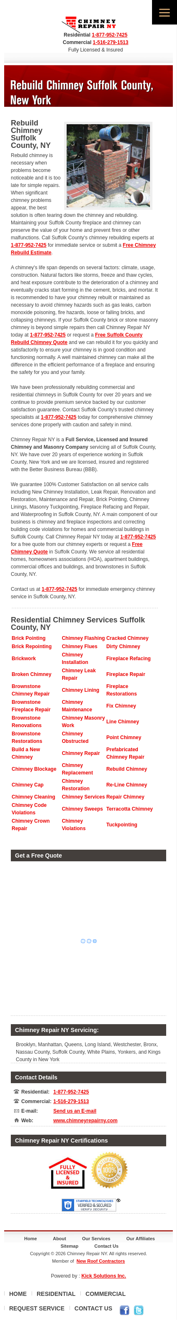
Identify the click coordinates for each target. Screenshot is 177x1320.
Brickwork (24, 658)
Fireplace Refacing (128, 658)
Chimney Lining (80, 690)
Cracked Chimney (127, 638)
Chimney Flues (79, 646)
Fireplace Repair (125, 674)
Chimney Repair (81, 753)
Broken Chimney (31, 674)
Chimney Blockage (34, 769)
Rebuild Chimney (126, 769)
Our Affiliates (140, 1238)
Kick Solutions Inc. (104, 1276)
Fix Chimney (121, 706)
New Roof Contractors (101, 1261)
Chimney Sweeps (82, 809)
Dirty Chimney (123, 646)
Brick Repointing (32, 646)
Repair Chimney (125, 797)
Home (30, 1238)
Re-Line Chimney (126, 785)
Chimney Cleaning (33, 797)
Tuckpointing (121, 825)
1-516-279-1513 (110, 42)
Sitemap (69, 1246)
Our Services (96, 1238)
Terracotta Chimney (129, 809)
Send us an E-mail (74, 1111)
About (59, 1238)
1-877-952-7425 (109, 35)
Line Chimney (122, 722)
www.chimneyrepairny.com (85, 1120)
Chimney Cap (28, 785)
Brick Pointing (28, 638)
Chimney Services (83, 797)
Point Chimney (123, 737)
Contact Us (107, 1246)
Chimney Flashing (83, 638)
